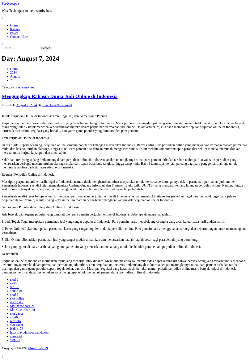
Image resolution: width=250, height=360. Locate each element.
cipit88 (14, 317)
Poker (14, 33)
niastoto (15, 321)
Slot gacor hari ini (22, 306)
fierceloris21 (50, 105)
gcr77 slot (17, 302)
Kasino (15, 29)
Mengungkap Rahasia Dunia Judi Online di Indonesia (60, 96)
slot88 (14, 279)
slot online (17, 298)
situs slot (16, 291)
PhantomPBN (38, 348)
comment (65, 105)
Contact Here (19, 36)
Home (14, 25)
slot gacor (16, 313)
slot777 (15, 340)
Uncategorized (25, 87)
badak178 (16, 328)
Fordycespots (11, 3)
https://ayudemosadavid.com (29, 332)
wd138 (14, 287)
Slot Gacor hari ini (22, 309)
